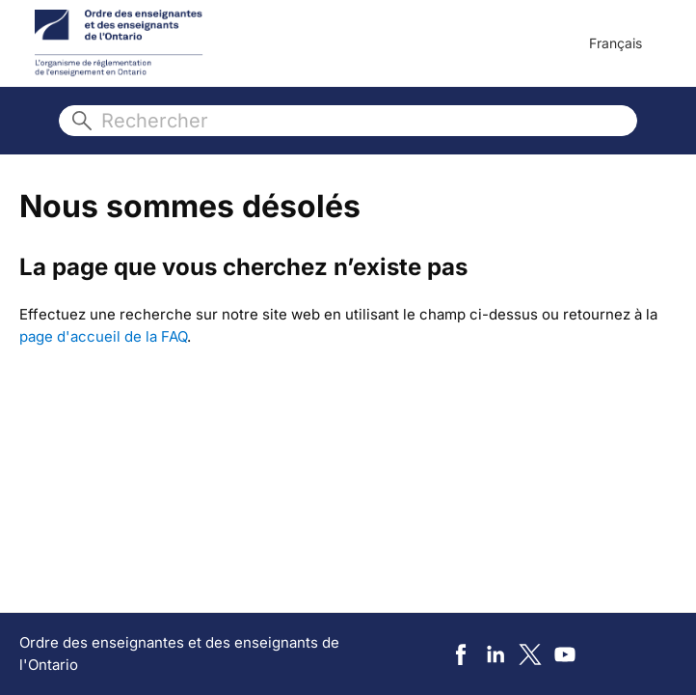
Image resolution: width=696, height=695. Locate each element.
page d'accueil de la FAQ (103, 336)
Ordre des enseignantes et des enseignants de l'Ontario (179, 653)
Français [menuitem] (615, 43)
